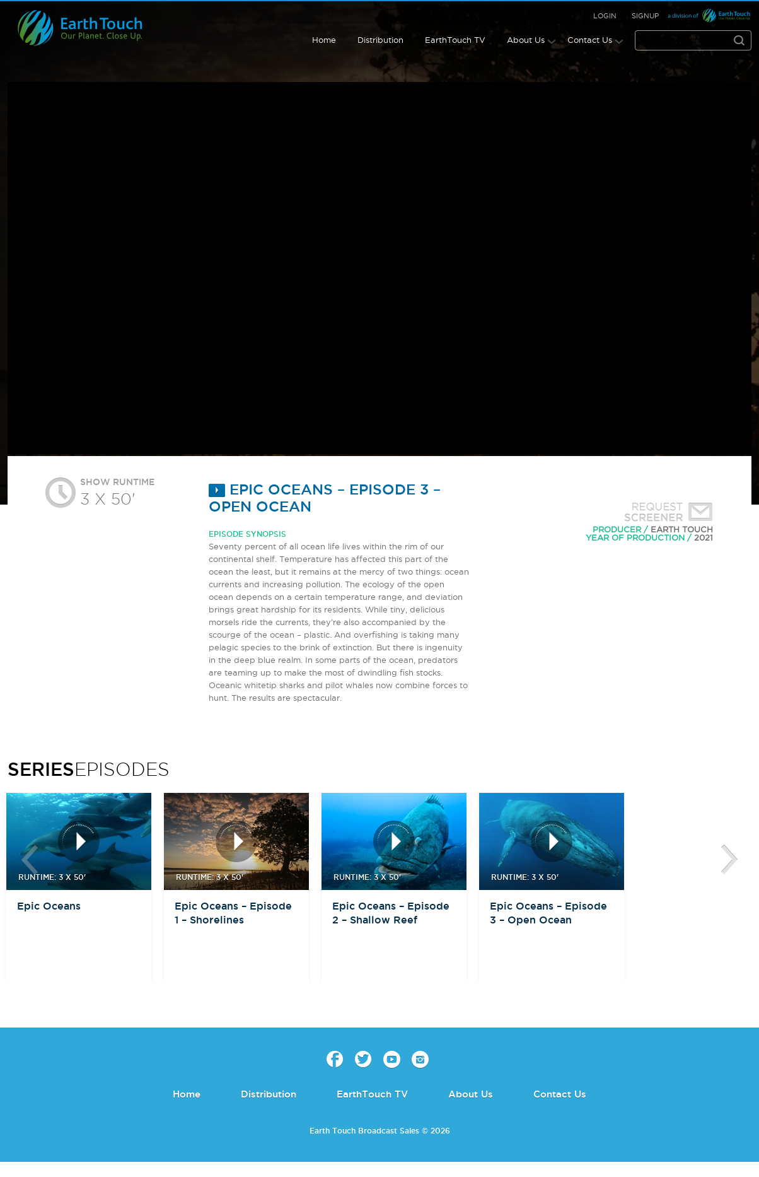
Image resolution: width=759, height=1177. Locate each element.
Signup (645, 16)
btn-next (729, 860)
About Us (526, 39)
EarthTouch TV (455, 39)
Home (324, 39)
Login (605, 16)
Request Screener (665, 513)
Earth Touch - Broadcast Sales (91, 28)
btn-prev (29, 860)
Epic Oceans (49, 905)
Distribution (380, 39)
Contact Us (589, 39)
